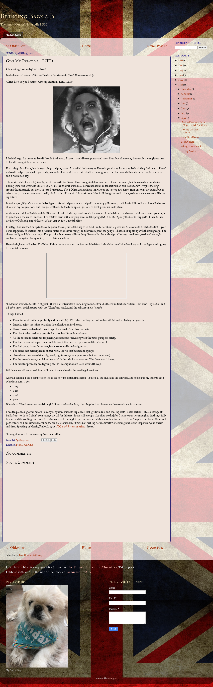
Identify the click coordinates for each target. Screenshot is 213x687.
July (183, 103)
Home (86, 46)
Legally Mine (187, 141)
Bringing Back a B (27, 16)
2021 (180, 84)
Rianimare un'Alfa (78, 572)
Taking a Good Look (191, 146)
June (184, 108)
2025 (180, 65)
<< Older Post (15, 46)
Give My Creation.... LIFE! (191, 131)
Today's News (13, 35)
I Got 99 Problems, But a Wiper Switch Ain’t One (194, 123)
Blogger (112, 678)
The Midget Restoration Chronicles (92, 567)
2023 (180, 75)
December (186, 89)
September (187, 98)
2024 (181, 70)
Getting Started (188, 151)
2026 (180, 60)
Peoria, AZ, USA (24, 444)
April (184, 118)
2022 (181, 79)
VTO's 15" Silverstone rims (70, 426)
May (183, 113)
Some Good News (190, 137)
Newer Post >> (157, 46)
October (185, 93)
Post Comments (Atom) (30, 555)
